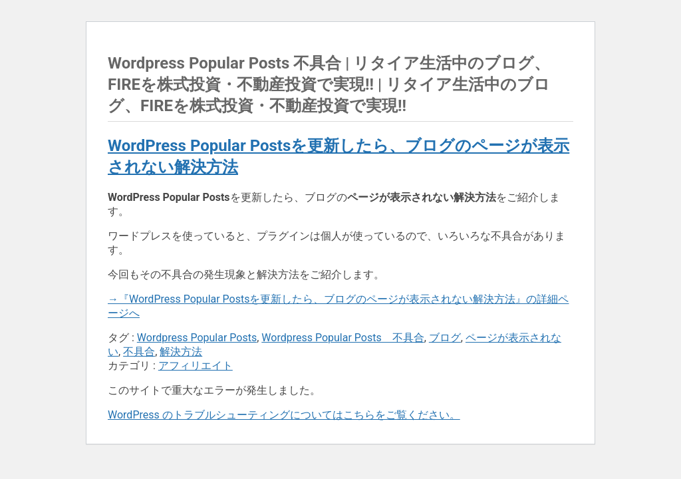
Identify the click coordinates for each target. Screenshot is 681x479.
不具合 (139, 351)
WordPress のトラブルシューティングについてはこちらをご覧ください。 (284, 414)
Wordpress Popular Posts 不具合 (342, 337)
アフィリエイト (195, 365)
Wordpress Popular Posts (197, 337)
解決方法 (181, 351)
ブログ (445, 337)
